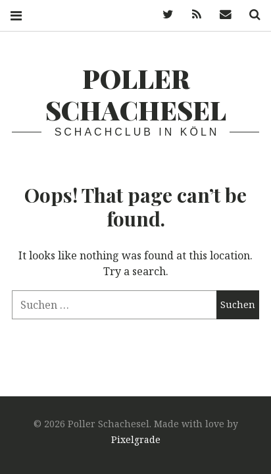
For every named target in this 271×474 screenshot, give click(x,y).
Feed (192, 14)
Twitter (163, 14)
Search (250, 14)
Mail (221, 14)
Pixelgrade (135, 439)
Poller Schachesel (135, 94)
